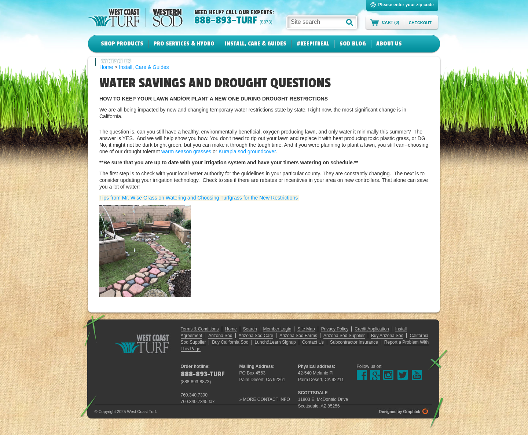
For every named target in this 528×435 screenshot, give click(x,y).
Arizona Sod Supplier (344, 335)
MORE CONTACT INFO (266, 399)
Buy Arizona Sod (387, 335)
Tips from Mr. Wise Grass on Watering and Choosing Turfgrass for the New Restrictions (199, 198)
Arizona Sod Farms (298, 335)
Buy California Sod (230, 342)
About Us (389, 43)
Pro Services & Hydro (184, 43)
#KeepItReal (313, 43)
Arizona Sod (220, 335)
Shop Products (122, 43)
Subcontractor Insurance (354, 342)
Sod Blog (353, 43)
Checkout (420, 23)
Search (250, 329)
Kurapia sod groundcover (247, 151)
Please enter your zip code (406, 4)
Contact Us (116, 61)
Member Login (277, 329)
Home (231, 329)
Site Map (306, 329)
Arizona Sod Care (256, 335)
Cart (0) (390, 22)
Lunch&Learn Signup (275, 342)
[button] (349, 22)
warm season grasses (186, 151)
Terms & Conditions (200, 329)
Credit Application (372, 329)
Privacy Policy (335, 329)
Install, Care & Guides (255, 43)
